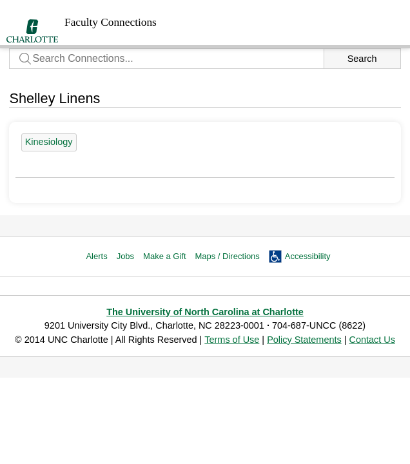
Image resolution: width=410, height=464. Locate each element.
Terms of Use (231, 339)
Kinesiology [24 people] (49, 142)
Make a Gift (164, 256)
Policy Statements (304, 339)
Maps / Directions (227, 256)
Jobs (125, 256)
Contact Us (372, 339)
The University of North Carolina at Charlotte (205, 312)
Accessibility (308, 256)
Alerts (96, 256)
